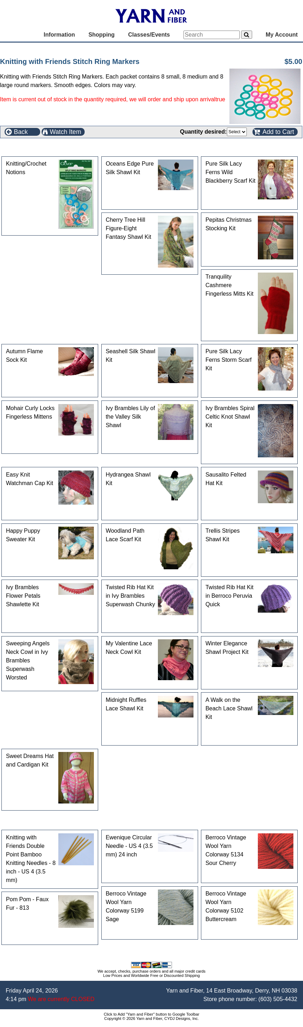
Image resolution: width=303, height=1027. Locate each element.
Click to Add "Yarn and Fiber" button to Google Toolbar (152, 1014)
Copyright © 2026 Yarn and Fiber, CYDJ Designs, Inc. (151, 1018)
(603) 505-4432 (278, 999)
